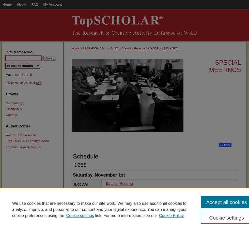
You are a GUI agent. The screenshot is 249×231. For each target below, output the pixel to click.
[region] (124, 209)
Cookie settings (80, 215)
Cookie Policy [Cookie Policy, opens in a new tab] (171, 215)
